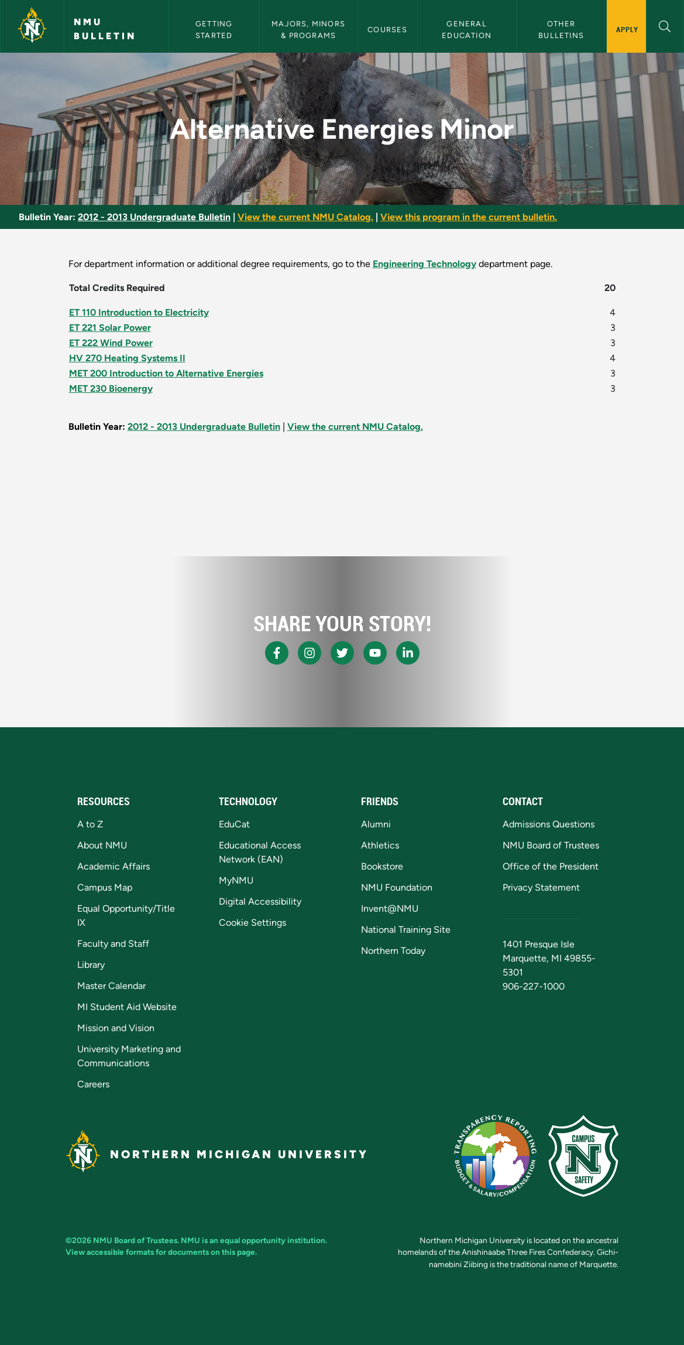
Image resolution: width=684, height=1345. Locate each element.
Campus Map (104, 887)
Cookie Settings (252, 922)
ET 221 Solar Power (110, 327)
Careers (93, 1084)
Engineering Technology (424, 263)
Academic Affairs (113, 866)
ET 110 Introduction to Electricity (139, 312)
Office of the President (551, 866)
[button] (665, 25)
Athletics (380, 845)
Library (91, 964)
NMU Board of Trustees (551, 845)
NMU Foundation (396, 887)
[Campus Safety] (583, 1156)
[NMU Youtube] (375, 653)
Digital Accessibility (260, 901)
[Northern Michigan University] (32, 26)
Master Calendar (111, 985)
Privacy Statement (541, 887)
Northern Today (393, 950)
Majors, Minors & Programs (309, 29)
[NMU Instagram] (309, 653)
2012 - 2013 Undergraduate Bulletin (154, 217)
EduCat (234, 824)
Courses (387, 29)
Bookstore (382, 866)
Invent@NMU (389, 908)
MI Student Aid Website (127, 1006)
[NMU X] (342, 653)
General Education (466, 29)
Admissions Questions (548, 824)
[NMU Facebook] (276, 653)
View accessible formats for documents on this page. (161, 1252)
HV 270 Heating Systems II (127, 358)
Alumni (376, 824)
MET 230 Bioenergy (111, 388)
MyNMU (236, 880)
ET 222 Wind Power (111, 342)
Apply (627, 29)
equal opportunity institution (272, 1240)
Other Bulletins (561, 29)
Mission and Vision (115, 1027)
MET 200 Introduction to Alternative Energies (166, 373)
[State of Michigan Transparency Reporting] (495, 1156)
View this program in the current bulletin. (468, 217)
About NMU (102, 845)
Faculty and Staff (113, 943)
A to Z (90, 824)
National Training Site (406, 929)
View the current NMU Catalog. (305, 217)
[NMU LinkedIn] (408, 653)
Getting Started (215, 29)
